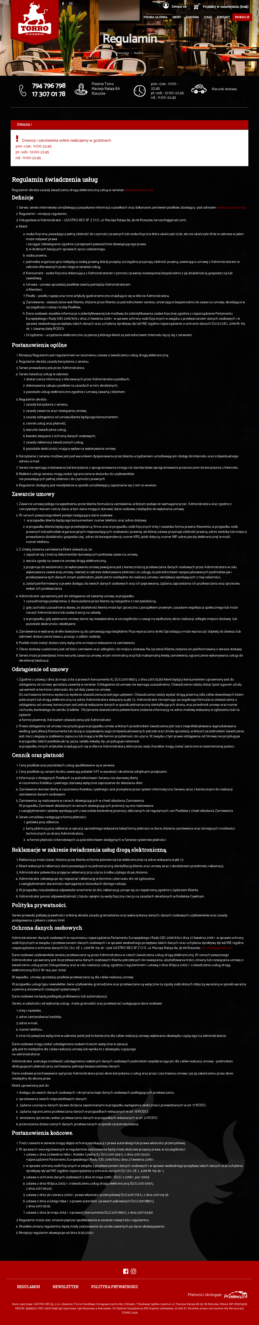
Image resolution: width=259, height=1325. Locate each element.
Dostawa (192, 17)
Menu (176, 17)
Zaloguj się (174, 6)
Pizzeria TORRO (35, 22)
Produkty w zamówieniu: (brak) (225, 7)
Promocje (242, 17)
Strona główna (155, 17)
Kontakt (223, 17)
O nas (208, 17)
